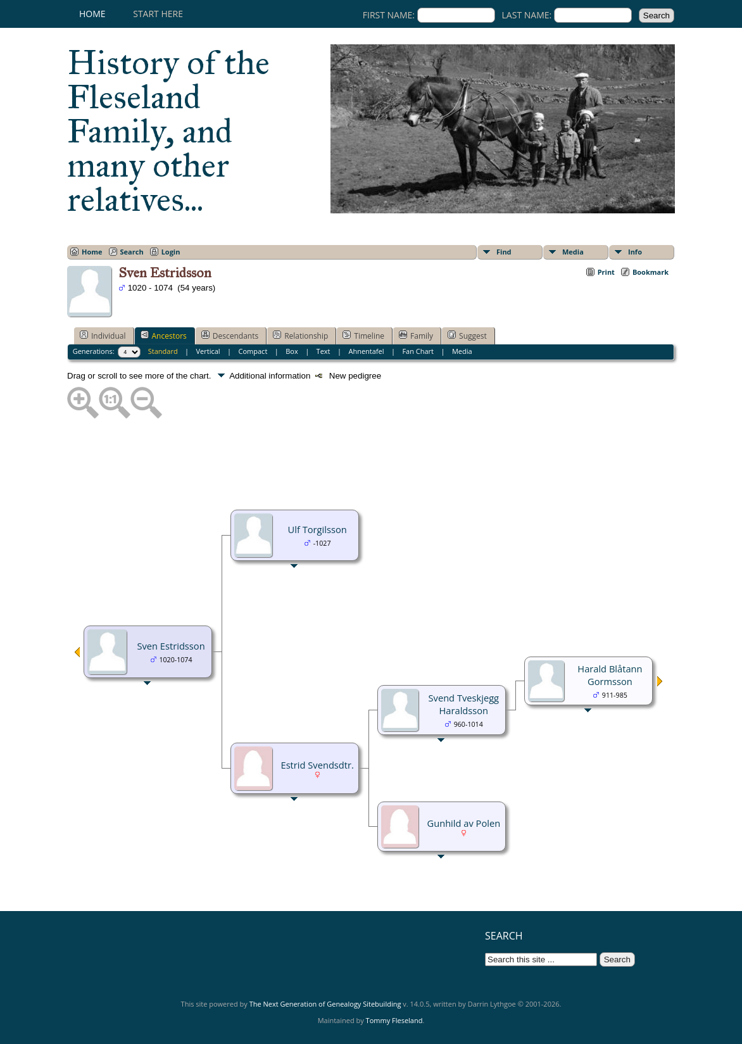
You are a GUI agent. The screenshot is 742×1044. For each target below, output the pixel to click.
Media (573, 251)
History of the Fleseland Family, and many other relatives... (168, 131)
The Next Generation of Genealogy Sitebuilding (325, 1004)
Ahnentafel (366, 351)
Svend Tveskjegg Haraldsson (464, 704)
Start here (158, 14)
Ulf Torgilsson (317, 529)
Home (92, 14)
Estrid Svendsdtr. (316, 764)
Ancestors (164, 335)
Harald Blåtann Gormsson (609, 675)
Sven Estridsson (170, 645)
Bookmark (650, 272)
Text (323, 351)
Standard (163, 351)
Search (132, 251)
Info (635, 251)
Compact (253, 351)
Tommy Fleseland (394, 1020)
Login (170, 251)
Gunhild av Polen (464, 823)
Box (292, 351)
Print (606, 272)
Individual (103, 335)
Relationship (300, 335)
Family (416, 335)
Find (504, 251)
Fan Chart (418, 351)
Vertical (208, 351)
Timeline (363, 335)
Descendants (229, 335)
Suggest (467, 335)
